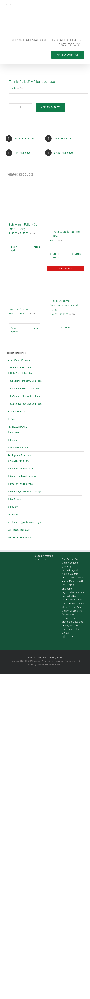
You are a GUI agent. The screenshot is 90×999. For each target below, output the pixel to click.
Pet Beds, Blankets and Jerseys (25, 491)
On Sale (12, 419)
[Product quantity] (20, 107)
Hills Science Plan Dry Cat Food (24, 388)
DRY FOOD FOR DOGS (19, 367)
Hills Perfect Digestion (21, 373)
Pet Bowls (15, 499)
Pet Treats (13, 514)
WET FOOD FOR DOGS (19, 537)
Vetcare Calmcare (19, 447)
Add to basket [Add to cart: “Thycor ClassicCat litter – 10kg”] (56, 255)
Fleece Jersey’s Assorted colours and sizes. (64, 305)
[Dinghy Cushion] (24, 284)
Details (36, 246)
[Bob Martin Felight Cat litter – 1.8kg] (24, 200)
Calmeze (14, 432)
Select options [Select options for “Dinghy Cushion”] (14, 330)
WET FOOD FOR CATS (19, 529)
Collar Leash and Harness (23, 476)
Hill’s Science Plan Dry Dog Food (25, 380)
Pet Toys (14, 506)
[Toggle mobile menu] (6, 6)
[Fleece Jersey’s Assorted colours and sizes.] (65, 280)
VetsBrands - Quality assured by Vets (26, 522)
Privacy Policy (55, 657)
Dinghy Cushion (19, 309)
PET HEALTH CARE (17, 426)
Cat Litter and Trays (19, 460)
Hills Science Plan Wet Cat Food (24, 396)
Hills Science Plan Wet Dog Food (25, 403)
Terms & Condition (37, 657)
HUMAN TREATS (16, 411)
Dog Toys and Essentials (22, 484)
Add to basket (50, 107)
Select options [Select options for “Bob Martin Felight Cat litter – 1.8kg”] (14, 248)
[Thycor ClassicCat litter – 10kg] (65, 203)
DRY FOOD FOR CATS (19, 359)
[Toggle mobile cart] (10, 6)
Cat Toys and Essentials (21, 468)
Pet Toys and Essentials (19, 455)
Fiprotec (14, 440)
